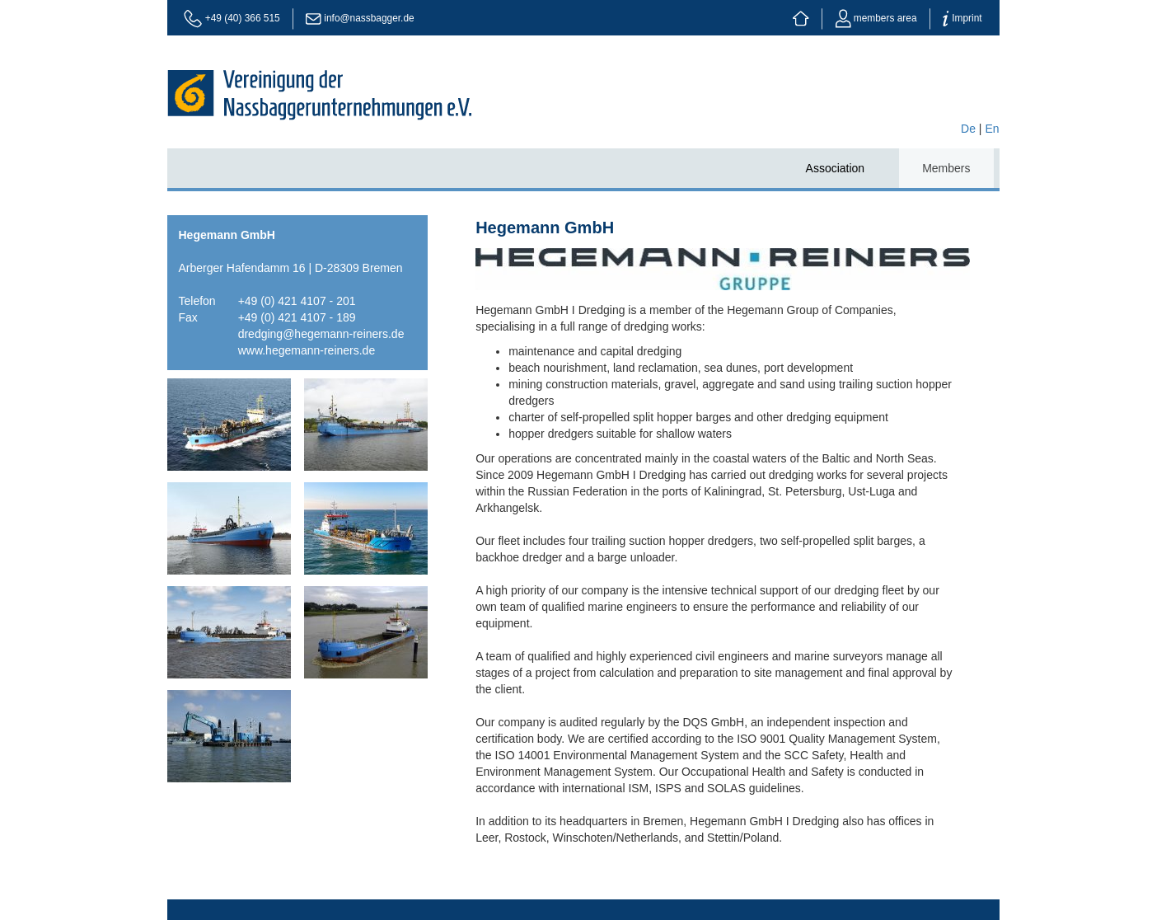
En (992, 128)
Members (946, 168)
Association (835, 168)
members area (876, 18)
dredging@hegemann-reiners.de (321, 333)
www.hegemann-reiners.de (307, 350)
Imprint (962, 18)
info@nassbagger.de (369, 18)
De (968, 128)
